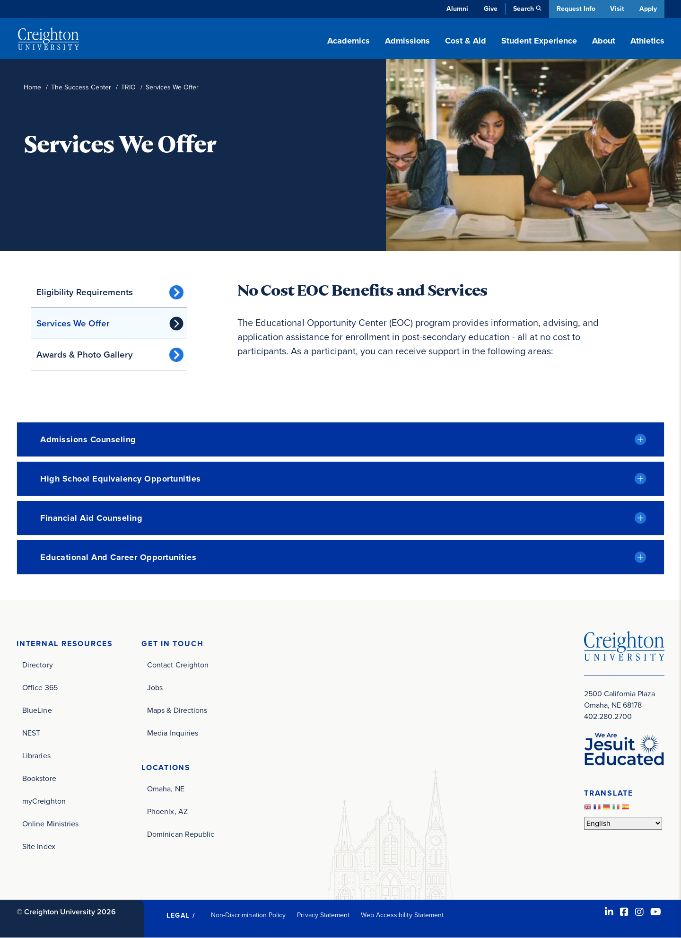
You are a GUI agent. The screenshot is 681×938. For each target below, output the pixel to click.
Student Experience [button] (539, 40)
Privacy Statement (323, 915)
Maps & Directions (177, 710)
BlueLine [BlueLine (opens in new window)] (37, 710)
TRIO (128, 87)
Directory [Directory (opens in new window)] (37, 664)
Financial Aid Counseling (91, 518)
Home (32, 87)
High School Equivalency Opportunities (120, 479)
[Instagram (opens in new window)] (639, 912)
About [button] (603, 40)
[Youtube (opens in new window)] (655, 912)
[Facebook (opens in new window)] (624, 912)
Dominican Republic (180, 834)
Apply (648, 9)
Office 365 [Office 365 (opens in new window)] (40, 687)
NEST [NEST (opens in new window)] (31, 733)
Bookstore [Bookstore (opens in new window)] (39, 778)
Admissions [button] (407, 40)
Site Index (38, 846)
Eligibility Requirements (84, 292)
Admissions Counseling (88, 439)
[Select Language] (623, 823)
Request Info (574, 9)
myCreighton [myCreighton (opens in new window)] (44, 801)
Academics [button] (348, 40)
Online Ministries (50, 823)
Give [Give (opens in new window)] (489, 9)
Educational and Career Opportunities (118, 557)
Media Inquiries (172, 733)
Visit (617, 9)
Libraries (36, 755)
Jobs (155, 687)
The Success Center (81, 87)
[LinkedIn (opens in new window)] (609, 912)
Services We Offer (73, 323)
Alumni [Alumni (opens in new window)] (456, 9)
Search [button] (522, 9)
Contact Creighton (178, 664)
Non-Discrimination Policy (248, 915)
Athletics (647, 40)
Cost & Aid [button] (465, 40)
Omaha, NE (165, 788)
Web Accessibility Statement (402, 915)
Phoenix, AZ (167, 811)
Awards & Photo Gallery (84, 354)
